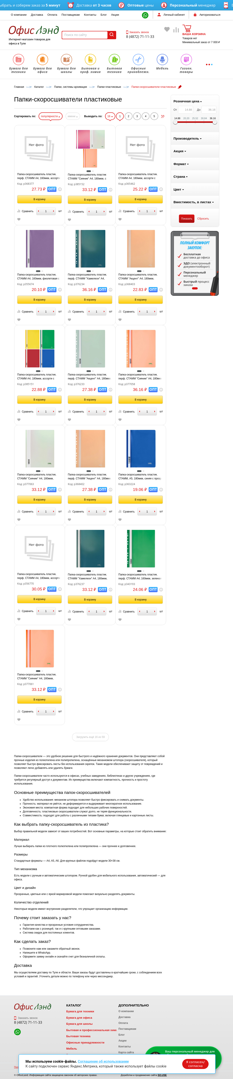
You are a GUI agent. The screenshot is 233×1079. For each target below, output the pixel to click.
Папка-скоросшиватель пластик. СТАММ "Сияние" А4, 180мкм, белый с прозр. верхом (89, 476)
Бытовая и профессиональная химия (92, 1030)
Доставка (37, 14)
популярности (102, 116)
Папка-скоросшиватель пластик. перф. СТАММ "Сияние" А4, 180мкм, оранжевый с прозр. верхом (193, 377)
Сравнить (77, 211)
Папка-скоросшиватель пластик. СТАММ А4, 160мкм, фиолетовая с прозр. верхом (90, 277)
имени (125, 116)
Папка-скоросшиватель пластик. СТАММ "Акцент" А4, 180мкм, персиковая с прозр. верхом (190, 277)
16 (162, 116)
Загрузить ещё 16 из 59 (143, 737)
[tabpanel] (38, 263)
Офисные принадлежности (85, 1042)
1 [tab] (38, 288)
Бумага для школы (79, 1023)
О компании (19, 14)
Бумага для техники (80, 1011)
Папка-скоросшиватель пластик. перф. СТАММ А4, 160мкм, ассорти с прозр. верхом (90, 176)
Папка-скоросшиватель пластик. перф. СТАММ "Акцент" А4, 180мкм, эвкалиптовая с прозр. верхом (142, 377)
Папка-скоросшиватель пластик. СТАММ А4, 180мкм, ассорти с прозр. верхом (190, 176)
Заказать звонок (137, 32)
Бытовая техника (78, 1036)
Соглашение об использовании (103, 1061)
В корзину (92, 199)
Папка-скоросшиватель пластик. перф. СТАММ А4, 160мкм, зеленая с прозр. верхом (192, 576)
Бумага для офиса (79, 1017)
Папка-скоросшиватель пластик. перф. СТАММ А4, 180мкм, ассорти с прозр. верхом (90, 576)
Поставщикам (70, 14)
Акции (115, 14)
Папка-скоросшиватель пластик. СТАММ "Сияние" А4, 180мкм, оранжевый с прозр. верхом (89, 676)
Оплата (52, 14)
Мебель (71, 1048)
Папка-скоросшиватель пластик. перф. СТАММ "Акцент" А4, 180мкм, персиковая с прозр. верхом (142, 476)
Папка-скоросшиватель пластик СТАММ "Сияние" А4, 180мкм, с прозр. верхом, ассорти (139, 177)
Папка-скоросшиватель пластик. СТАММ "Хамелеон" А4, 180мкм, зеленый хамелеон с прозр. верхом (141, 576)
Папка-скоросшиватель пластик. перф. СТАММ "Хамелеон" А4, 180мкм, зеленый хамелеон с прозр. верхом (142, 277)
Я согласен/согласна (195, 1063)
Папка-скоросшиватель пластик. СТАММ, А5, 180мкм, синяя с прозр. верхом (192, 476)
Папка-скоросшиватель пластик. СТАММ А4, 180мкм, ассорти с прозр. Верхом (89, 377)
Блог (104, 14)
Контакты (90, 14)
